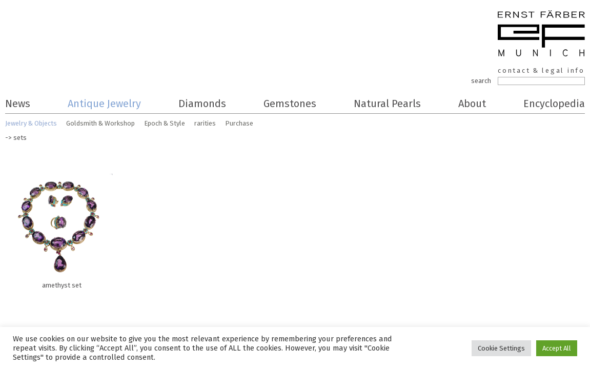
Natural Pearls (387, 103)
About (472, 103)
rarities (205, 123)
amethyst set (61, 228)
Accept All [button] (556, 348)
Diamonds (202, 103)
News (17, 103)
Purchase (239, 123)
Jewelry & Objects (31, 123)
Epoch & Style (164, 123)
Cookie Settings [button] (501, 348)
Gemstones (289, 103)
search (481, 81)
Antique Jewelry (104, 103)
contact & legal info (541, 70)
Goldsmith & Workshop (100, 123)
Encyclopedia (554, 103)
